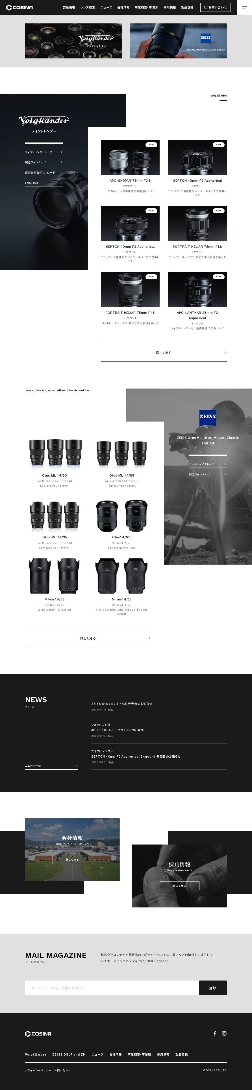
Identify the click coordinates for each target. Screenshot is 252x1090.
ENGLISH (44, 183)
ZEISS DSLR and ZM (69, 1054)
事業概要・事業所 (139, 1054)
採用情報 (163, 1054)
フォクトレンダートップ (44, 152)
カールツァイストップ (208, 464)
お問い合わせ (62, 1070)
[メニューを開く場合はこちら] (244, 7)
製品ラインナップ (44, 162)
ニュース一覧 (51, 765)
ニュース (97, 1054)
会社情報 (115, 1054)
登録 (212, 987)
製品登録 (181, 1054)
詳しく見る (191, 352)
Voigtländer (35, 1054)
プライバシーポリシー (38, 1070)
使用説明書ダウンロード (44, 172)
